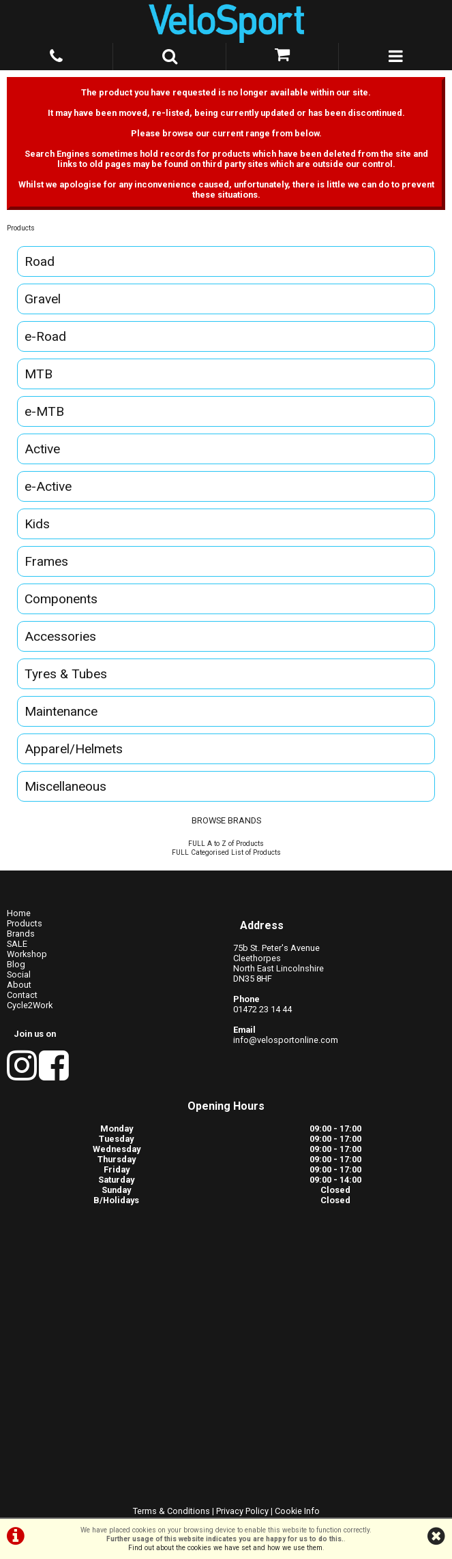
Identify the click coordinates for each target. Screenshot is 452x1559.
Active (42, 449)
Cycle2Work (29, 1005)
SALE (17, 944)
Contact (22, 995)
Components (61, 599)
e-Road (45, 336)
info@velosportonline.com (285, 1040)
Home (19, 913)
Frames (46, 561)
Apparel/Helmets (74, 749)
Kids (37, 524)
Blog (16, 964)
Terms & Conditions (171, 1511)
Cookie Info (297, 1511)
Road (40, 261)
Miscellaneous (65, 786)
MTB (38, 374)
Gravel (43, 299)
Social (19, 974)
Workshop (27, 954)
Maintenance (61, 711)
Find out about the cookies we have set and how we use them (225, 1547)
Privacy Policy (242, 1511)
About (19, 985)
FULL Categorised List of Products (226, 852)
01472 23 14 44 (262, 1009)
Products (21, 228)
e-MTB (44, 411)
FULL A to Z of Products (226, 843)
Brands (21, 933)
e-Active (48, 486)
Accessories (60, 636)
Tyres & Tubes (66, 674)
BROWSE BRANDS (226, 820)
